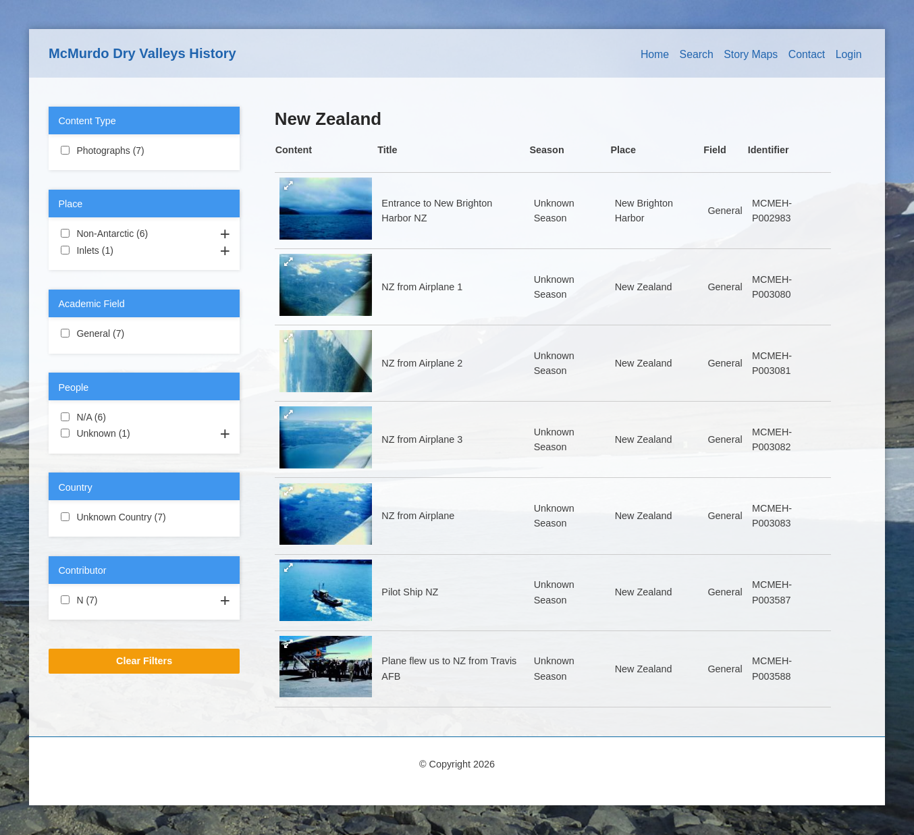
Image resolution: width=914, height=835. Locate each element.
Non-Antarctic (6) (143, 234)
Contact (807, 54)
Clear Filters (144, 660)
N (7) (113, 599)
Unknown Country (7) (143, 517)
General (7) (140, 333)
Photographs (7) (143, 151)
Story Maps (751, 54)
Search (697, 54)
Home (655, 54)
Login (849, 54)
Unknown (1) (143, 433)
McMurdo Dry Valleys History (142, 53)
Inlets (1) (129, 250)
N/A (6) (121, 416)
